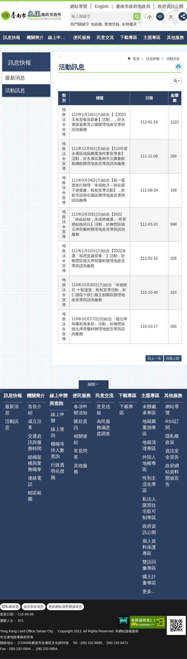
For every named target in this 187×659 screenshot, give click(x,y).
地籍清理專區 (149, 445)
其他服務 (175, 37)
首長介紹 (35, 409)
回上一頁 (154, 358)
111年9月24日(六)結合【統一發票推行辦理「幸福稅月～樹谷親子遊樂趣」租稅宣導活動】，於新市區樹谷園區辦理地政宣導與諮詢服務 (98, 190)
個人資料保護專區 (149, 547)
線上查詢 (57, 432)
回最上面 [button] (172, 358)
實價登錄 (111, 24)
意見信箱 (103, 409)
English (102, 6)
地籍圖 (96, 24)
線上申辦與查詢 (59, 37)
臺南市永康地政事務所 (31, 15)
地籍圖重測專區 (149, 427)
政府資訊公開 (170, 6)
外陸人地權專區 (149, 463)
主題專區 (152, 37)
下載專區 (128, 37)
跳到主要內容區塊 (2, 2)
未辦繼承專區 (149, 409)
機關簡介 (35, 37)
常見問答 (80, 454)
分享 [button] (182, 16)
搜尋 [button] (136, 16)
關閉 (91, 384)
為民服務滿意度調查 (103, 427)
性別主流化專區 (149, 484)
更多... (148, 591)
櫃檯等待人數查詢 (57, 450)
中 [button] (160, 16)
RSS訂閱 (172, 424)
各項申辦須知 (80, 409)
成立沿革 (35, 424)
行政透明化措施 (57, 471)
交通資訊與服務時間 (35, 442)
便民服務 (81, 37)
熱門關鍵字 (79, 24)
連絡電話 (35, 481)
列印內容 (178, 66)
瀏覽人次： (8, 621)
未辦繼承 (129, 24)
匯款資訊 (80, 424)
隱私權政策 (172, 439)
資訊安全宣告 (172, 454)
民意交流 (105, 37)
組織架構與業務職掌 (35, 463)
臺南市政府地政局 (133, 6)
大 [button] (171, 16)
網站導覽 (78, 6)
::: (1, 54)
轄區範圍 (35, 496)
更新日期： (8, 614)
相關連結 (80, 439)
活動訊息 (15, 90)
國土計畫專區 (149, 579)
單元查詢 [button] (177, 81)
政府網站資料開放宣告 (172, 475)
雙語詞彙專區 (149, 565)
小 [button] (149, 16)
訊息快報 (11, 37)
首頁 (136, 59)
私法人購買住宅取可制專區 (149, 508)
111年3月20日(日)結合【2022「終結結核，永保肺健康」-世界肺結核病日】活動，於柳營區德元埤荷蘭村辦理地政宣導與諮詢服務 (99, 224)
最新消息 (15, 78)
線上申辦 (57, 417)
